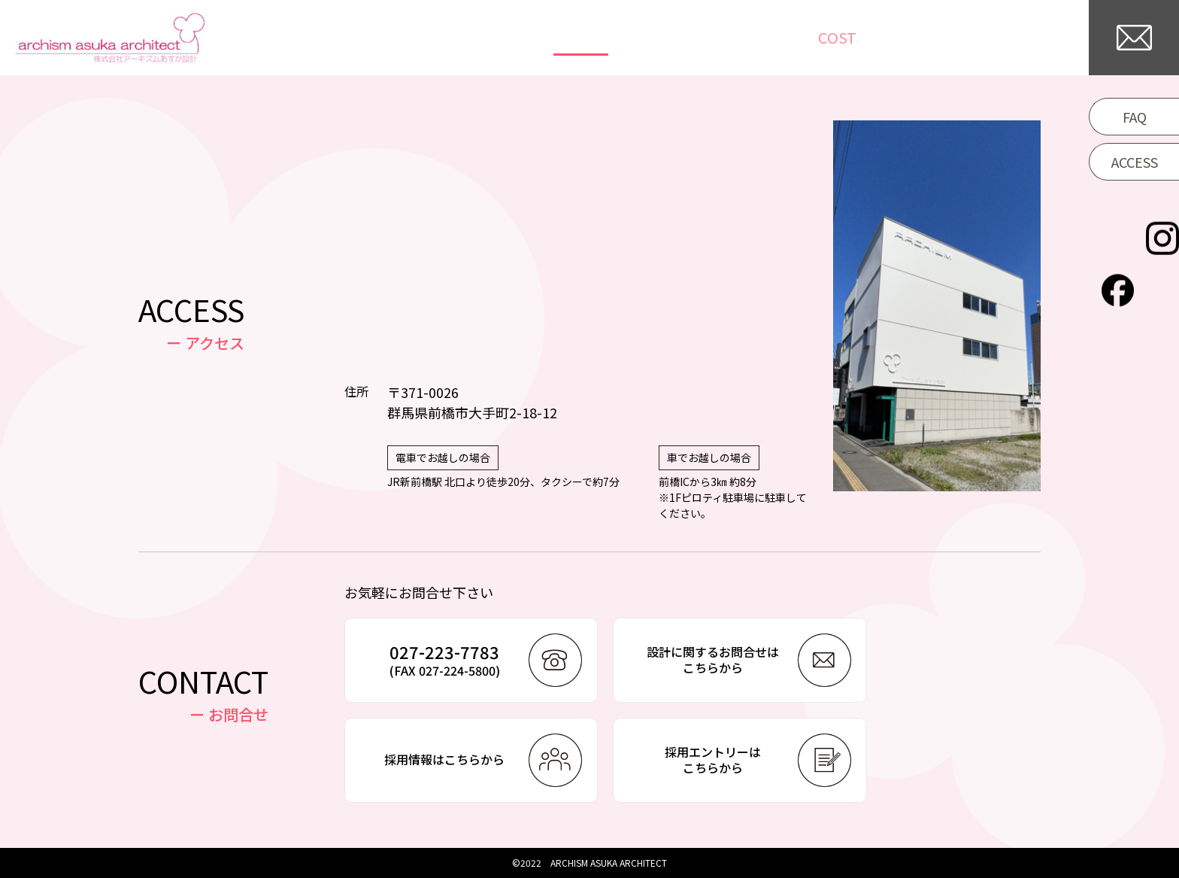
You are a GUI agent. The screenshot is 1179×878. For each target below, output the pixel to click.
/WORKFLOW (905, 37)
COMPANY (1028, 37)
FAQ (1135, 116)
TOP (557, 37)
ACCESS (1134, 162)
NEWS (705, 37)
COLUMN (785, 37)
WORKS (629, 37)
